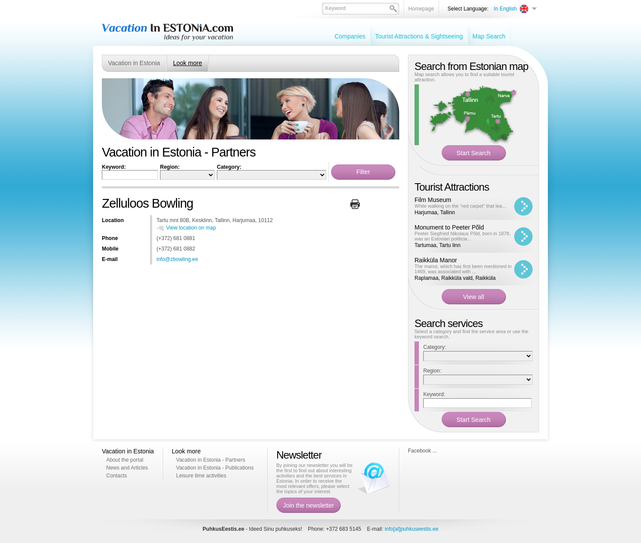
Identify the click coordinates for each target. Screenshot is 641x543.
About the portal (124, 460)
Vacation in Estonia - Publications (215, 468)
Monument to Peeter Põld (449, 227)
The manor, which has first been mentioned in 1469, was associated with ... (463, 269)
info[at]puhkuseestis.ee (412, 529)
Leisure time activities (201, 476)
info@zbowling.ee (177, 259)
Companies (350, 36)
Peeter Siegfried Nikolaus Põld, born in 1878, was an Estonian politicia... (463, 236)
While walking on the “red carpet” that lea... (460, 206)
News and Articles (127, 468)
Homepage (421, 9)
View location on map (191, 228)
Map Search (489, 36)
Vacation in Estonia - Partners (210, 460)
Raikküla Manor (436, 260)
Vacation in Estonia (134, 62)
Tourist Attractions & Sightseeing (419, 36)
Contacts (116, 476)
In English (505, 9)
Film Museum (433, 199)
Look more (187, 62)
